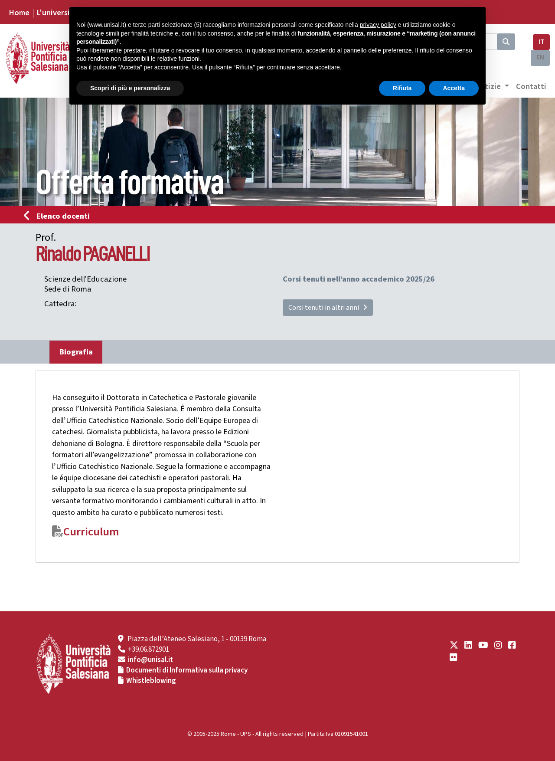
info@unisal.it (150, 660)
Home (19, 12)
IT (541, 41)
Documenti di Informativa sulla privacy (187, 670)
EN (540, 57)
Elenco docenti (59, 216)
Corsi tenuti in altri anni (327, 307)
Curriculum (91, 532)
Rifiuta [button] (402, 88)
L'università (56, 12)
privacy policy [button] (378, 24)
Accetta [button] (454, 88)
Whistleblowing (151, 681)
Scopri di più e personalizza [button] (130, 88)
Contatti (531, 86)
